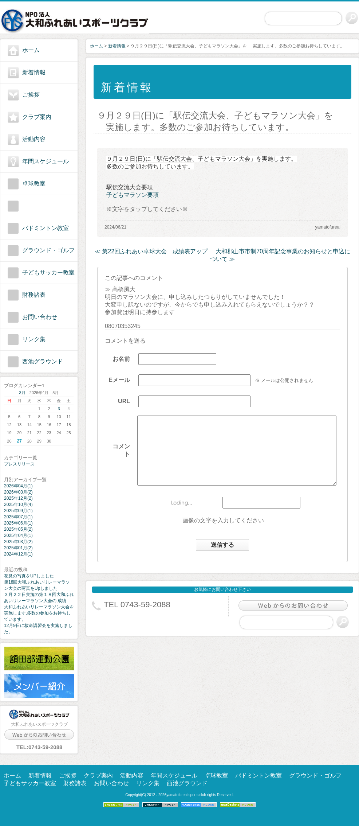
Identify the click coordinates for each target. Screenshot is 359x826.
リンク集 (34, 339)
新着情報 (34, 72)
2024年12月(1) (18, 554)
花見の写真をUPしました (29, 575)
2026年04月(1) (18, 485)
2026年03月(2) (18, 492)
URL (118, 404)
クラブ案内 (36, 117)
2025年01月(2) (18, 547)
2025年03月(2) (18, 541)
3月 (22, 392)
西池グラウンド (42, 361)
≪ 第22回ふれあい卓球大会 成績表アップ (151, 251)
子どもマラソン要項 (132, 195)
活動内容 (34, 139)
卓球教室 (34, 183)
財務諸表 (34, 295)
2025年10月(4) (18, 504)
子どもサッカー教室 (48, 272)
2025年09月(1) (18, 510)
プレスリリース (19, 464)
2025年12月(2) (18, 498)
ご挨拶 (31, 94)
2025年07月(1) (18, 516)
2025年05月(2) (18, 529)
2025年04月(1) (18, 535)
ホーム (31, 50)
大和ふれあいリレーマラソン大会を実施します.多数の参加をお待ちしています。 (39, 613)
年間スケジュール (45, 161)
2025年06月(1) (18, 523)
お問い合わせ (39, 317)
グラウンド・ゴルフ (48, 250)
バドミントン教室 (45, 228)
